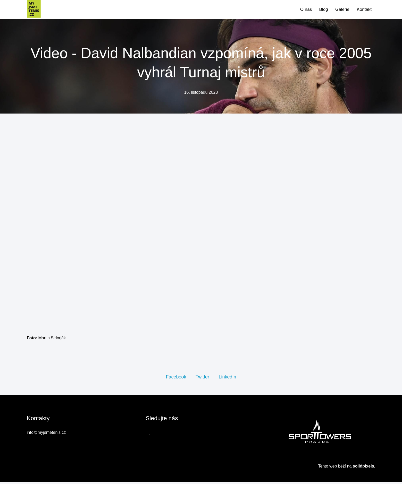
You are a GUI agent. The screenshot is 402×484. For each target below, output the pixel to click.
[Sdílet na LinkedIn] (227, 378)
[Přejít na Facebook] (150, 435)
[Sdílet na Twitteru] (202, 378)
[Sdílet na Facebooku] (176, 378)
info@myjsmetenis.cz (46, 435)
